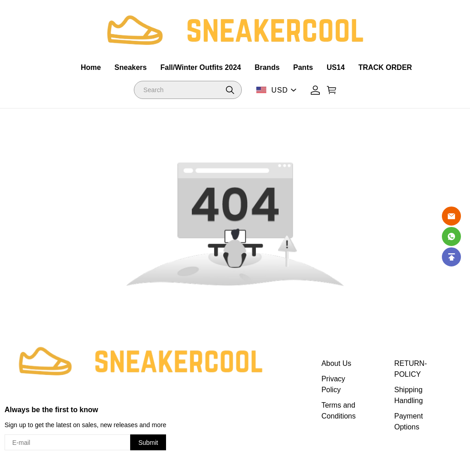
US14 (336, 67)
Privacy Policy (333, 384)
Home (91, 67)
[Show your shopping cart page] (331, 90)
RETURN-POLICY (410, 369)
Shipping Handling (408, 395)
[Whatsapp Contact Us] (451, 236)
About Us (336, 363)
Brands (267, 67)
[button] (230, 90)
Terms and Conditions (338, 410)
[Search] (188, 90)
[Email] (451, 216)
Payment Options (408, 421)
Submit (148, 442)
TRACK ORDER (385, 67)
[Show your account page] (315, 90)
